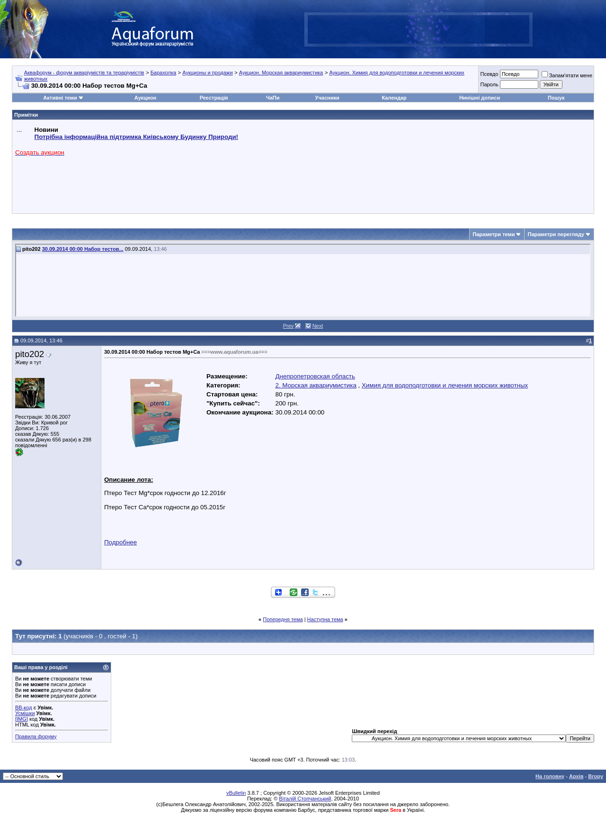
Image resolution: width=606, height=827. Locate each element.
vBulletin (236, 793)
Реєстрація (214, 98)
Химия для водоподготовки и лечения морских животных (445, 385)
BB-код (23, 707)
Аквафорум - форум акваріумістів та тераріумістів (84, 72)
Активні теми (60, 98)
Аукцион (145, 98)
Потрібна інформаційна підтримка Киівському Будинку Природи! (136, 136)
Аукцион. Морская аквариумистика (281, 72)
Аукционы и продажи (207, 72)
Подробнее (120, 542)
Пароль (489, 84)
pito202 (29, 354)
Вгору (595, 776)
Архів (576, 776)
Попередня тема (283, 619)
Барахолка (163, 72)
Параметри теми (493, 234)
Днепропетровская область (315, 376)
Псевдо (489, 74)
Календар (394, 98)
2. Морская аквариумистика (316, 385)
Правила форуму (35, 736)
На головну (549, 776)
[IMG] (21, 719)
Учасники (327, 98)
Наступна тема (325, 619)
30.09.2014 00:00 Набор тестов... (83, 249)
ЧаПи (273, 98)
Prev (288, 326)
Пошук (556, 98)
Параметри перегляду (555, 234)
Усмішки (25, 713)
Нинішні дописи (479, 98)
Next (317, 326)
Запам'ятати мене (567, 75)
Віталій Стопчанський (305, 798)
